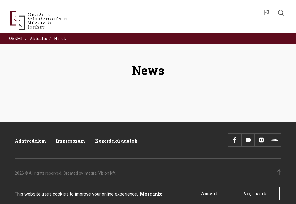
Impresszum (70, 141)
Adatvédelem (30, 141)
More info (151, 195)
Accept (209, 195)
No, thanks (256, 195)
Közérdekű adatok (116, 141)
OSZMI (16, 38)
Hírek (60, 38)
